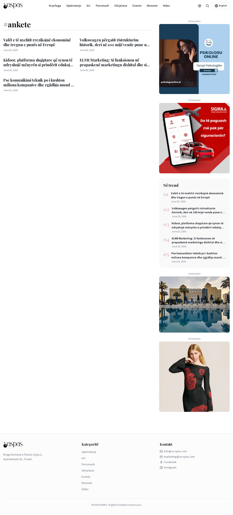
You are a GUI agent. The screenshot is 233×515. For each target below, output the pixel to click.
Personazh (102, 6)
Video (166, 6)
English (221, 5)
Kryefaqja (55, 6)
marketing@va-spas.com (177, 457)
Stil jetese (120, 6)
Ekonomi (152, 6)
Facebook (168, 462)
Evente (137, 6)
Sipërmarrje (73, 6)
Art (88, 6)
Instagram (168, 468)
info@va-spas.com (173, 451)
